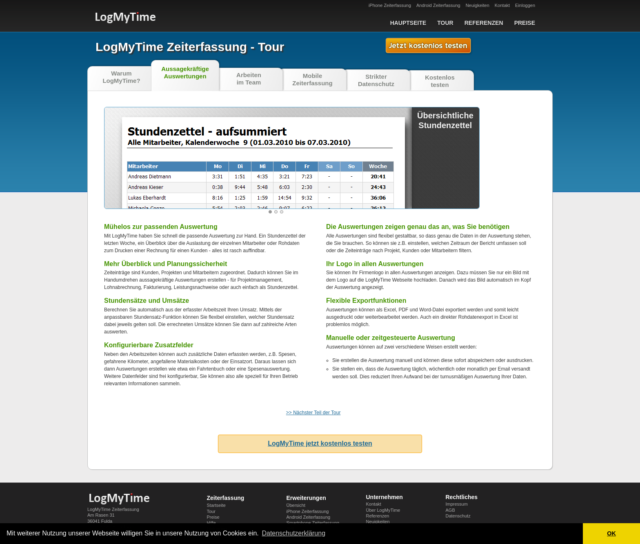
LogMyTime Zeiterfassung (113, 509)
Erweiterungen (306, 498)
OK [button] (611, 533)
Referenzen (483, 23)
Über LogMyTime (383, 510)
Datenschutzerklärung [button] (293, 533)
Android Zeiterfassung (438, 5)
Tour (445, 23)
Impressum (457, 504)
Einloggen (525, 5)
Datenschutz (458, 515)
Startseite (216, 505)
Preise (524, 23)
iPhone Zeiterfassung (390, 5)
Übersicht (296, 505)
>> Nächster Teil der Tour (313, 412)
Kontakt (502, 5)
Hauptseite (408, 23)
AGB (450, 510)
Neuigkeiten (477, 5)
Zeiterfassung (225, 498)
